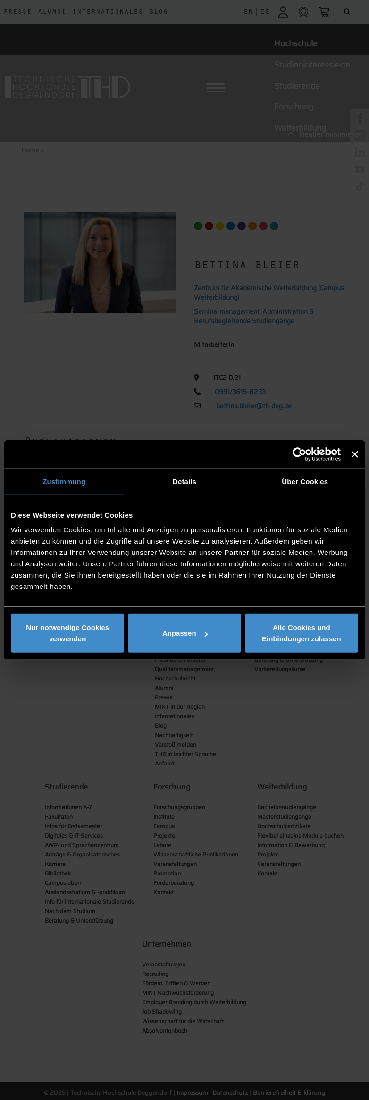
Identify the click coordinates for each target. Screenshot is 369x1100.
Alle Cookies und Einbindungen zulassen (301, 633)
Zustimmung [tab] (63, 481)
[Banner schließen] (355, 454)
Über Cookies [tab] (305, 481)
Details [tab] (184, 481)
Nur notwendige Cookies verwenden (67, 633)
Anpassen (185, 633)
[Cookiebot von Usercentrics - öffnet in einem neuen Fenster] (299, 454)
